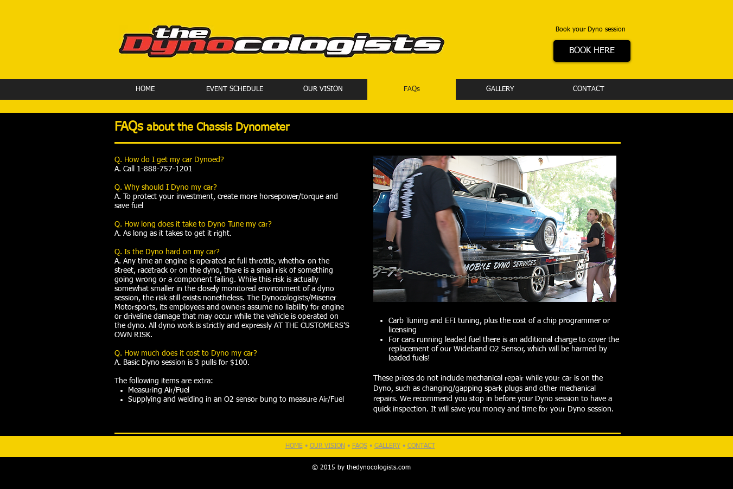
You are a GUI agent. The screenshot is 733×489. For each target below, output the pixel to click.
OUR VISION (327, 446)
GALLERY (387, 446)
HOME (294, 446)
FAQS (359, 446)
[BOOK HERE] (591, 51)
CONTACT (421, 446)
